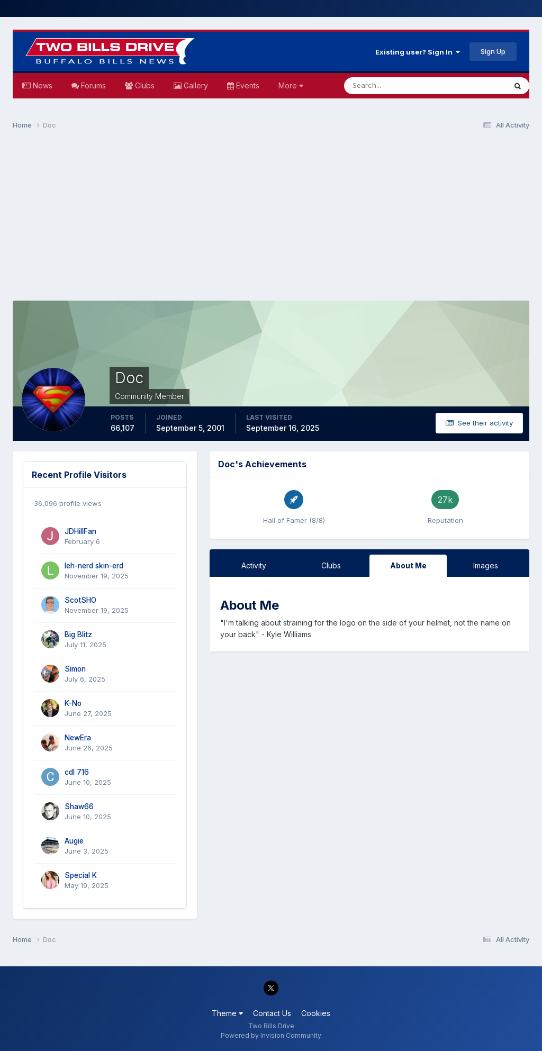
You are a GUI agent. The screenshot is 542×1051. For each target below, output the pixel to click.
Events (246, 85)
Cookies (315, 1013)
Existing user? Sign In (417, 52)
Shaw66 (79, 806)
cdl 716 (77, 772)
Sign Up (493, 51)
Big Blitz (78, 634)
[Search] (390, 85)
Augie (74, 841)
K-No (73, 703)
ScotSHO (80, 600)
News (41, 85)
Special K (81, 875)
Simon (75, 669)
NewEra (78, 737)
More (290, 85)
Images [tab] (485, 565)
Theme (227, 1013)
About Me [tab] (408, 565)
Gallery (195, 85)
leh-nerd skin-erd (94, 565)
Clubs (144, 85)
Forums (92, 85)
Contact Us (272, 1013)
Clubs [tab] (331, 565)
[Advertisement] (271, 220)
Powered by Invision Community (271, 1035)
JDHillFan (80, 531)
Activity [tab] (253, 565)
